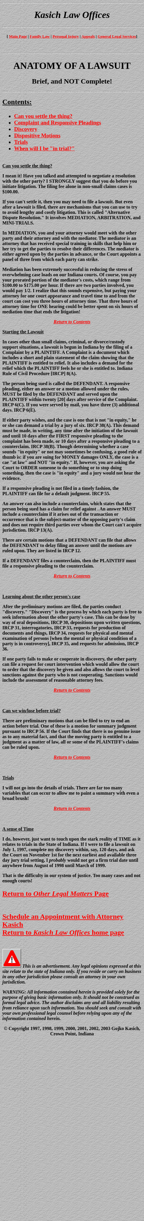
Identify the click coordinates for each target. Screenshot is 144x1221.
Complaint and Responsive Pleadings (57, 122)
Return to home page (63, 932)
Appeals (88, 36)
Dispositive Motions (37, 135)
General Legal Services (117, 36)
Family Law (40, 36)
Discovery (25, 129)
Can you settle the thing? (43, 116)
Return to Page (55, 893)
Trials (21, 142)
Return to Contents (71, 321)
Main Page (18, 36)
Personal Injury (66, 36)
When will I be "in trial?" (44, 148)
